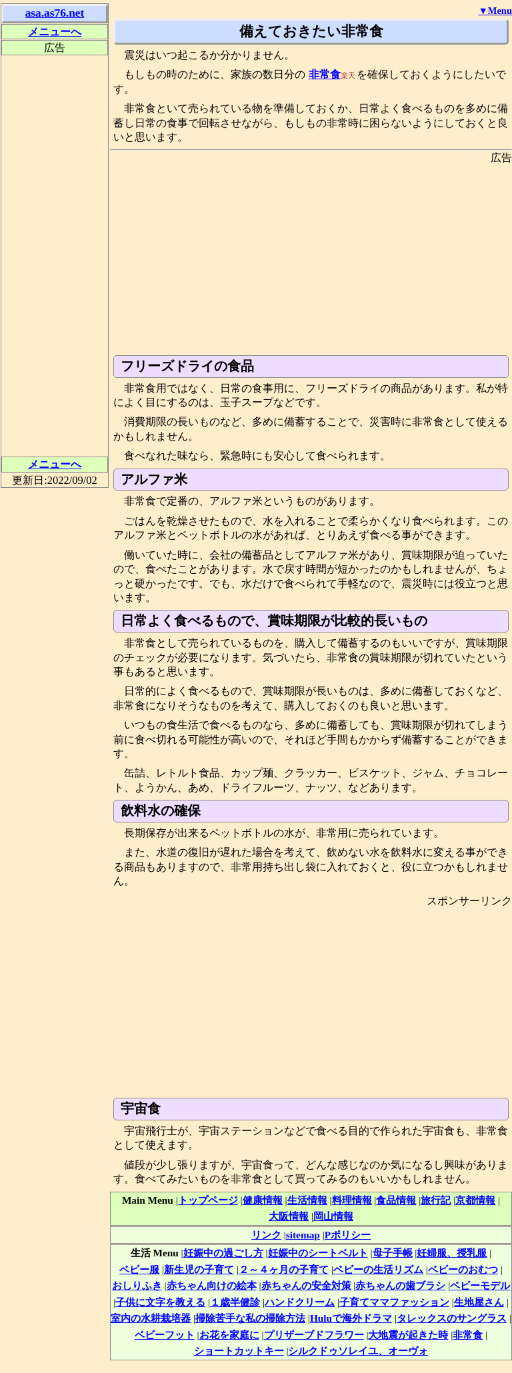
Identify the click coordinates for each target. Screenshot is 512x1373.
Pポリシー (348, 1234)
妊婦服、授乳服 (452, 1252)
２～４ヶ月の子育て (284, 1269)
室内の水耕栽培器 (151, 1318)
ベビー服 (139, 1269)
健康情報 (263, 1200)
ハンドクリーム (300, 1302)
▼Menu (495, 10)
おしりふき (137, 1285)
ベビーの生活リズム (378, 1269)
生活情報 (307, 1200)
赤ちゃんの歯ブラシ (400, 1285)
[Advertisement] (311, 258)
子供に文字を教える (160, 1302)
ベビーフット (165, 1334)
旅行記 (436, 1200)
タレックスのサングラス (452, 1318)
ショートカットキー (239, 1350)
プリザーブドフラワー (314, 1334)
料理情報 (352, 1200)
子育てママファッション (394, 1302)
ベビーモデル (480, 1285)
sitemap (303, 1234)
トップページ (208, 1200)
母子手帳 (393, 1252)
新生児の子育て (199, 1269)
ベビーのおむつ (463, 1269)
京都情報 (475, 1200)
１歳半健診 (235, 1302)
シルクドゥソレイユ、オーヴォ (358, 1350)
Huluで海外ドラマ (351, 1318)
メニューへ (54, 31)
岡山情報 (333, 1216)
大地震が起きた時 (408, 1334)
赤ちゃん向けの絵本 (212, 1285)
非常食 (325, 74)
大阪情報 (289, 1216)
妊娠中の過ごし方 (223, 1252)
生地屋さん (479, 1302)
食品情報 (396, 1200)
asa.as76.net (55, 13)
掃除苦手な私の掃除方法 (250, 1318)
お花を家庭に (229, 1334)
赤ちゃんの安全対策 (306, 1285)
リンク (266, 1234)
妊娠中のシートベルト (318, 1252)
